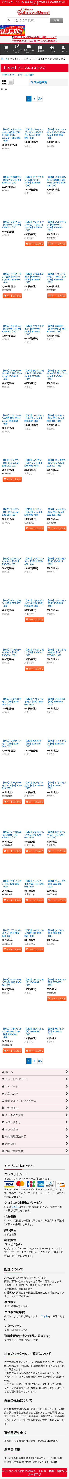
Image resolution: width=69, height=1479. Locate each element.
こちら (15, 1207)
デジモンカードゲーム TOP (18, 75)
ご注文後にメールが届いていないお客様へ (34, 41)
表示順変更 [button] (39, 82)
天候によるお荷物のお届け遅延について (34, 37)
